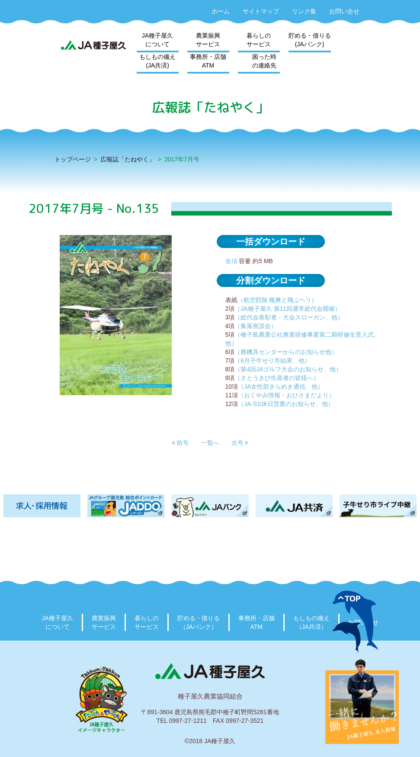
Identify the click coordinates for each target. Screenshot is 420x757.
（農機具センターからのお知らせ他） (285, 351)
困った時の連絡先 (264, 61)
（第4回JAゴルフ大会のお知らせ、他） (288, 369)
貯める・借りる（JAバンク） (198, 622)
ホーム (221, 11)
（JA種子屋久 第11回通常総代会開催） (287, 308)
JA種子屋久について (157, 40)
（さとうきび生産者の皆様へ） (276, 377)
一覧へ (210, 442)
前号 (180, 442)
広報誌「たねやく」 (127, 159)
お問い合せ (344, 11)
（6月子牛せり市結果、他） (272, 360)
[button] (180, 442)
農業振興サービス (208, 40)
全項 (231, 261)
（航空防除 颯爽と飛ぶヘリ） (277, 299)
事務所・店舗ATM (208, 61)
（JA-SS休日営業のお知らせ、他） (286, 403)
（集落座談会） (255, 325)
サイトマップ (261, 11)
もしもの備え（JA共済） (311, 622)
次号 (240, 442)
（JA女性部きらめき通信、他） (281, 386)
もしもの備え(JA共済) (157, 61)
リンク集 (304, 11)
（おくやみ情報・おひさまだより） (286, 395)
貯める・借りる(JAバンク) (310, 40)
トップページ (73, 159)
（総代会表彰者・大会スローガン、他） (288, 317)
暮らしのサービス (259, 40)
